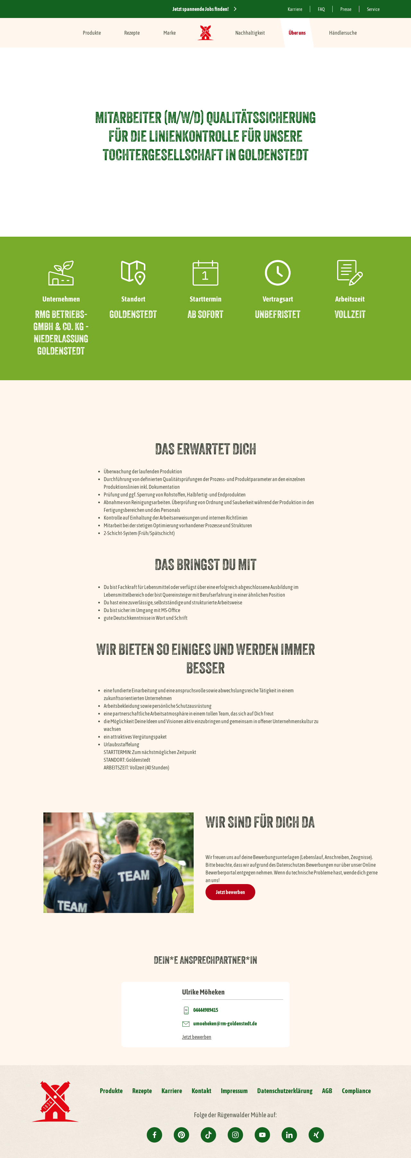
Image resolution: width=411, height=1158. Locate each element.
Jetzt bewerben (230, 892)
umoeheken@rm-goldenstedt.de (225, 1023)
